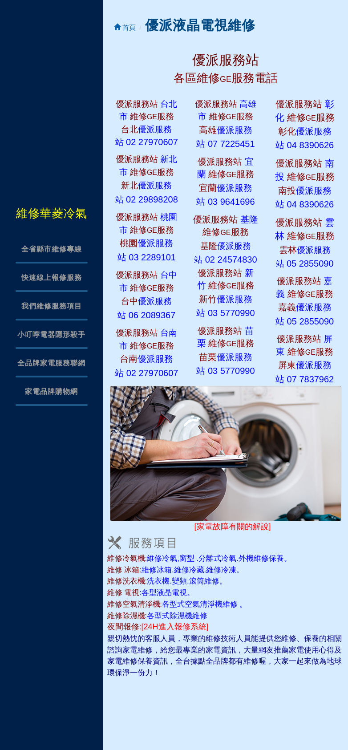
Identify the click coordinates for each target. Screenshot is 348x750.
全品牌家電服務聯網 (51, 363)
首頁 (125, 27)
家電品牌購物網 (51, 391)
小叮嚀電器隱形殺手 (51, 334)
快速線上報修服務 (51, 277)
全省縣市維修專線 (51, 249)
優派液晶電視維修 (200, 25)
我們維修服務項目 (51, 306)
